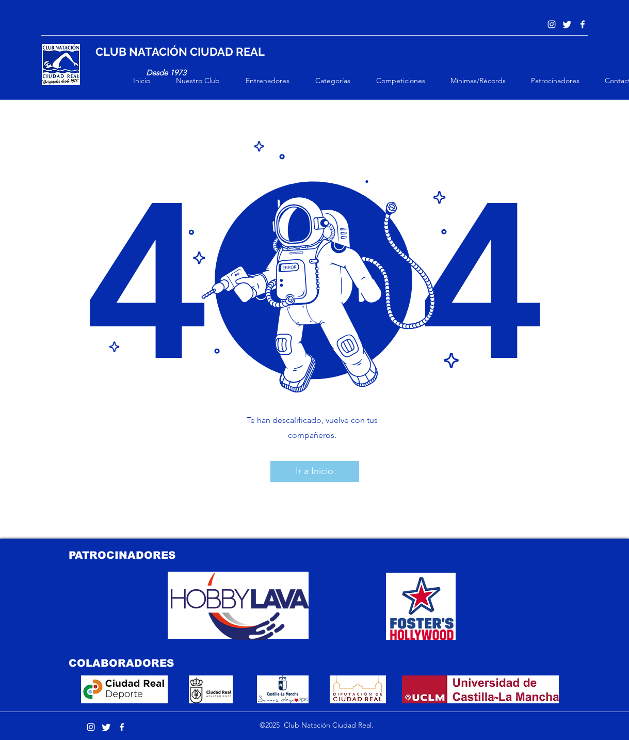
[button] (205, 80)
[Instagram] (551, 24)
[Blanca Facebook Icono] (582, 24)
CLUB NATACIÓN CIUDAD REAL (180, 51)
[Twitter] (567, 24)
